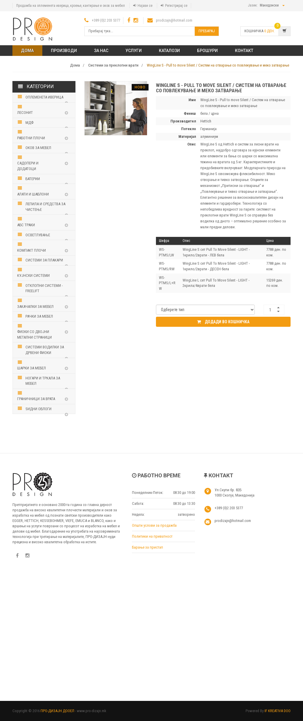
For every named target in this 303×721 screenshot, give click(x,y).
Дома (27, 50)
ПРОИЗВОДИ (64, 50)
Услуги (133, 50)
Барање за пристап (147, 547)
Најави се (145, 6)
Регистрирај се (176, 6)
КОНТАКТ (244, 50)
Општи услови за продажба (154, 525)
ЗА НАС (101, 50)
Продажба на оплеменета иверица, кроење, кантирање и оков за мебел (70, 6)
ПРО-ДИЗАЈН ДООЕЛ (57, 711)
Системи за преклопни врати (113, 65)
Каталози (169, 50)
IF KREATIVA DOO (278, 711)
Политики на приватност (152, 536)
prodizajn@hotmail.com (174, 20)
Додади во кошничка (223, 321)
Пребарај (207, 31)
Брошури (207, 50)
